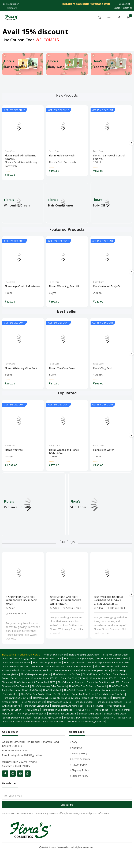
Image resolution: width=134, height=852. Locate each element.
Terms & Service (81, 759)
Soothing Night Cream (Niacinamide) (82, 717)
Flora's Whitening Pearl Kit (64, 286)
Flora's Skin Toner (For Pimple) (79, 658)
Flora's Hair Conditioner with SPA (48, 666)
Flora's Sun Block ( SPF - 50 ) (103, 678)
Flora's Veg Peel (102, 368)
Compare (12, 7)
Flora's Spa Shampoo (74, 662)
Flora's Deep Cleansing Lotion (36, 674)
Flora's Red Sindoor (83, 701)
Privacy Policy (79, 753)
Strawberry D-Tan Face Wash (117, 717)
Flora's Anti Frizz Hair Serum (17, 662)
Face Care (10, 151)
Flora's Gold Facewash (62, 155)
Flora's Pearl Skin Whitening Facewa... (20, 156)
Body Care (98, 281)
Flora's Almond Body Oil (106, 286)
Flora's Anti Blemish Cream (115, 654)
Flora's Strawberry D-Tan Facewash (49, 686)
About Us (77, 747)
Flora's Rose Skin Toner (50, 658)
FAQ (74, 742)
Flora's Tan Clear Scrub (62, 368)
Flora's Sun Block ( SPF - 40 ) (74, 678)
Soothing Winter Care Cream (17, 717)
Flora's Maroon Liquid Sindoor (57, 709)
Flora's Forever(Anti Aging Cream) (19, 658)
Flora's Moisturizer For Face (66, 674)
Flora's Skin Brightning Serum (47, 662)
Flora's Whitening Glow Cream (84, 654)
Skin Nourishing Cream (90, 713)
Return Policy (79, 764)
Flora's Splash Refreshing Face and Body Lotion (56, 697)
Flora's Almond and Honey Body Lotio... (64, 451)
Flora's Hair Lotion (20, 678)
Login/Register (123, 7)
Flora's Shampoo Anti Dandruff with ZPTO (108, 662)
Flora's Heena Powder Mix (79, 666)
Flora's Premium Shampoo (16, 666)
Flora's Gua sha (100, 709)
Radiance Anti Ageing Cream (48, 717)
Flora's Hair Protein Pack (107, 666)
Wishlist (125, 3)
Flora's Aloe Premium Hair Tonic (112, 658)
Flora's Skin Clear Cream (55, 654)
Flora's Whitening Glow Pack (21, 368)
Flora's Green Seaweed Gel (36, 705)
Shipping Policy (80, 770)
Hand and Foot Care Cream (62, 713)
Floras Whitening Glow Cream (95, 670)
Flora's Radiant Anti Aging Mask (67, 705)
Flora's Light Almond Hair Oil (96, 697)
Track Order (11, 3)
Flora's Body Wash (31, 690)
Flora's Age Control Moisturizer (23, 286)
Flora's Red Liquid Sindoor (109, 701)
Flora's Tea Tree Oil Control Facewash (88, 686)
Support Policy (80, 775)
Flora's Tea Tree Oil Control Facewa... (109, 156)
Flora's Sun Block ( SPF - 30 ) (44, 678)
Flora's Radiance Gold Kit (40, 670)
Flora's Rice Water (103, 449)
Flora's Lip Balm (31, 709)
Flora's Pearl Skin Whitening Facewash (107, 690)
